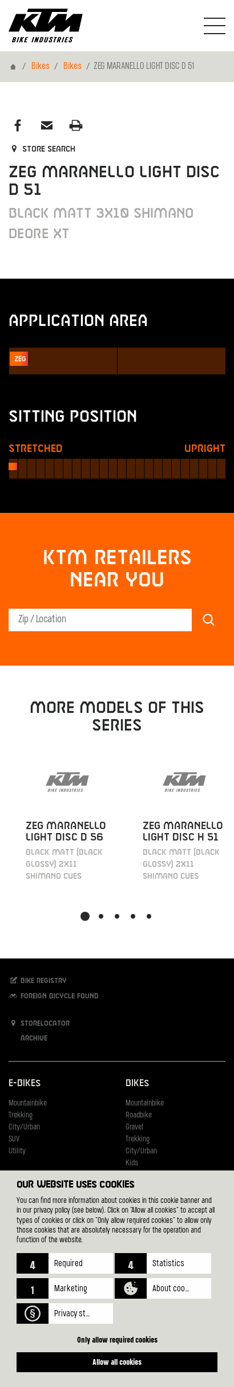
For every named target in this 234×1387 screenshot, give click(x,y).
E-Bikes (25, 1083)
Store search (42, 149)
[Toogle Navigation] (214, 25)
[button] (65, 1263)
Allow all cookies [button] (117, 1361)
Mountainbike (28, 1103)
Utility (17, 1151)
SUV (14, 1139)
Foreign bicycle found (54, 996)
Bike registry (38, 980)
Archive (28, 1038)
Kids (132, 1163)
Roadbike (139, 1115)
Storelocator (39, 1023)
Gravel (134, 1127)
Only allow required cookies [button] (117, 1339)
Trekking (21, 1115)
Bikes (40, 66)
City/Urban (24, 1127)
